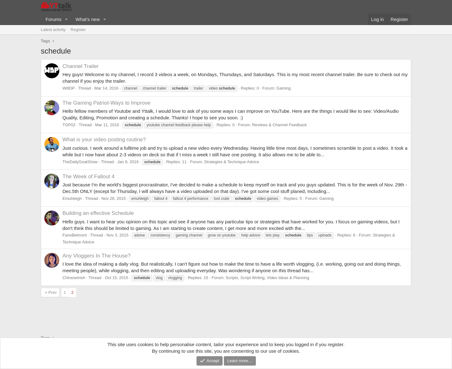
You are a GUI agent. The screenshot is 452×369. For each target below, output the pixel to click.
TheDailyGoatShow (80, 161)
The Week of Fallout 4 (88, 176)
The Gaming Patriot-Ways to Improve (106, 103)
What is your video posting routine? (104, 140)
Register (78, 29)
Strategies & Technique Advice (231, 161)
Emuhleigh (72, 198)
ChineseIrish (73, 277)
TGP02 (68, 124)
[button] (66, 19)
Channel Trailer (80, 66)
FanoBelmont (74, 235)
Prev (52, 292)
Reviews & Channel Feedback (279, 124)
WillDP (68, 88)
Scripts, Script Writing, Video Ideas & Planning (267, 277)
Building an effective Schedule (98, 213)
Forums (54, 19)
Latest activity (53, 29)
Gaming (284, 88)
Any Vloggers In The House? (96, 256)
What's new (88, 19)
